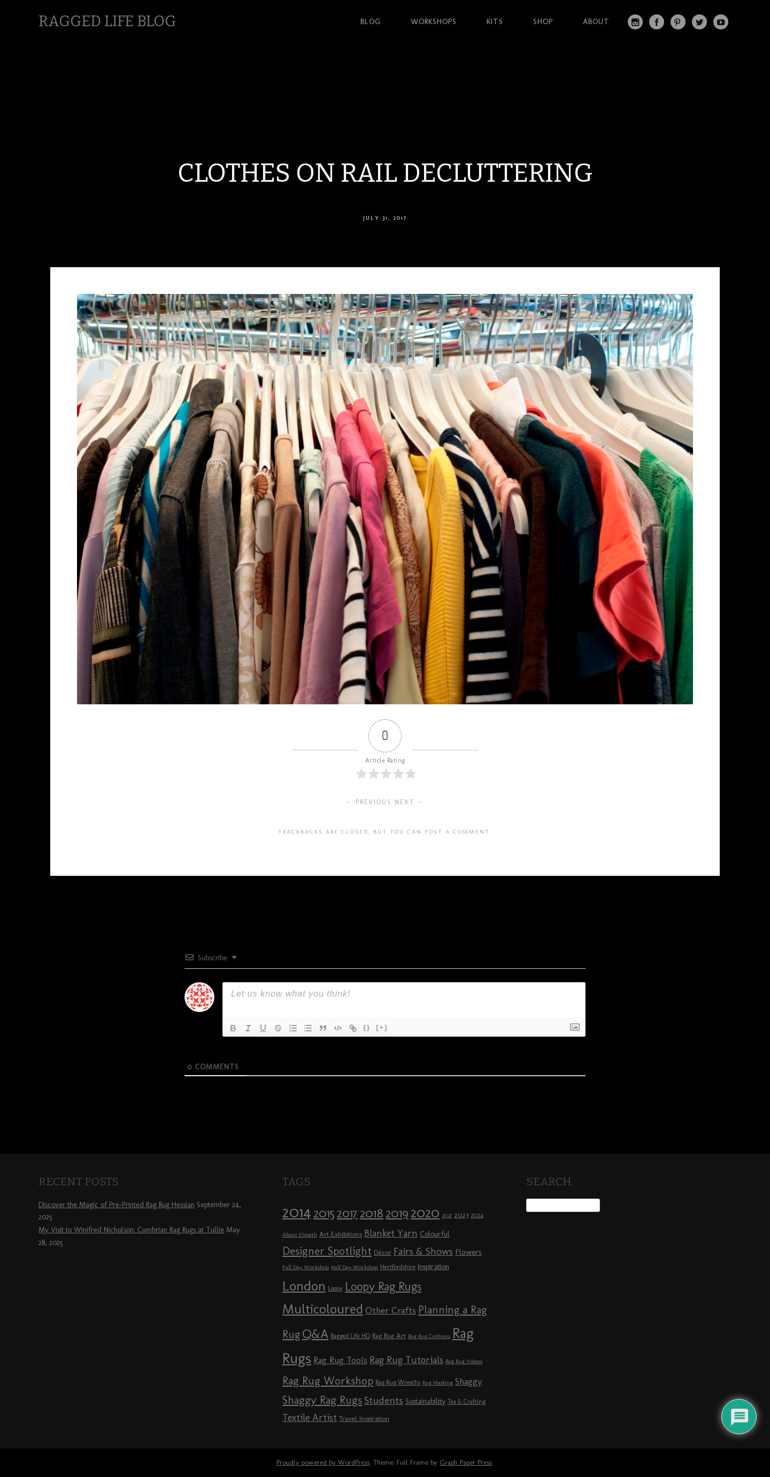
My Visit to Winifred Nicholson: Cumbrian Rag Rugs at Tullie (131, 1229)
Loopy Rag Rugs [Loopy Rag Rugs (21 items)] (383, 1286)
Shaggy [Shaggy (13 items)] (468, 1381)
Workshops (434, 21)
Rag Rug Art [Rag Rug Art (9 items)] (389, 1335)
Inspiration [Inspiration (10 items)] (433, 1266)
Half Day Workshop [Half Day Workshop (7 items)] (354, 1267)
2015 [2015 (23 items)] (324, 1213)
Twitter (699, 21)
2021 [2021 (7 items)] (447, 1215)
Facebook (656, 21)
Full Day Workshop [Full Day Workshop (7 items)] (305, 1267)
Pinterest (678, 21)
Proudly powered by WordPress (322, 1462)
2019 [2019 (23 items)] (397, 1213)
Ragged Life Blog (107, 21)
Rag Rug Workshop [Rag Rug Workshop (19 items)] (327, 1380)
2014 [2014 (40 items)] (296, 1211)
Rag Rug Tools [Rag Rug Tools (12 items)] (340, 1360)
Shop (543, 21)
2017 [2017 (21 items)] (347, 1213)
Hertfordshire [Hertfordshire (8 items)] (397, 1267)
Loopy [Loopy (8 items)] (335, 1288)
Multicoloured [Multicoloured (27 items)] (322, 1309)
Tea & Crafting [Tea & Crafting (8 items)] (467, 1401)
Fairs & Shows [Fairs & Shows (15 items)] (423, 1251)
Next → (410, 802)
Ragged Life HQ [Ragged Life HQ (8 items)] (350, 1336)
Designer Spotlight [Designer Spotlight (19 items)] (327, 1250)
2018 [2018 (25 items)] (371, 1213)
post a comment (457, 831)
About (596, 21)
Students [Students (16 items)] (383, 1400)
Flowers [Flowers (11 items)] (468, 1252)
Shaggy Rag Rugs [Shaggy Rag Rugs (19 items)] (322, 1399)
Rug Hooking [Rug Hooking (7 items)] (437, 1382)
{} (367, 1027)
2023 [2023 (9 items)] (461, 1214)
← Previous (368, 802)
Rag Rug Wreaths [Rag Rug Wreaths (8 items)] (397, 1382)
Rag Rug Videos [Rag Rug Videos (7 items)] (463, 1361)
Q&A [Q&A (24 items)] (315, 1333)
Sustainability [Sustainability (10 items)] (425, 1401)
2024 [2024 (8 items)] (477, 1215)
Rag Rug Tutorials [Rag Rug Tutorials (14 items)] (406, 1360)
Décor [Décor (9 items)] (382, 1252)
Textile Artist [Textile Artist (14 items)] (309, 1418)
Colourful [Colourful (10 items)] (435, 1234)
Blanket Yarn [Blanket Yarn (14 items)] (391, 1233)
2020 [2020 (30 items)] (425, 1212)
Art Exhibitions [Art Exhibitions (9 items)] (340, 1234)
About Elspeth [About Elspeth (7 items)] (299, 1234)
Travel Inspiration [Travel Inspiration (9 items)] (364, 1418)
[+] (382, 1027)
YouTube (720, 21)
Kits (495, 21)
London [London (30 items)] (304, 1285)
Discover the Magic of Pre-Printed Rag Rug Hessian (116, 1204)
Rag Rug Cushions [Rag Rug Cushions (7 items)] (429, 1336)
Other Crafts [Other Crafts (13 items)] (390, 1310)
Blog (370, 21)
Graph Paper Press (466, 1462)
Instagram (635, 21)
